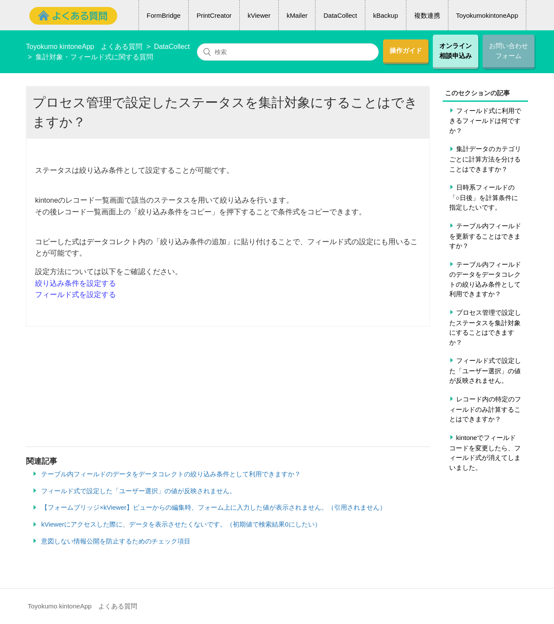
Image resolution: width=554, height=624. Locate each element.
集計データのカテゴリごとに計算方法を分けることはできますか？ (485, 158)
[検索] (288, 52)
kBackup (385, 15)
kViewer (259, 15)
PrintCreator (214, 15)
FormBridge (163, 15)
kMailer (297, 15)
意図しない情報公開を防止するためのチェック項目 (115, 541)
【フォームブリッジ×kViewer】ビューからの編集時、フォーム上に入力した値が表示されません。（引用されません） (213, 507)
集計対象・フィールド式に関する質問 (94, 57)
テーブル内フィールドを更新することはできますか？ (485, 235)
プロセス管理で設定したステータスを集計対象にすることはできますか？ (485, 327)
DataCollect (340, 15)
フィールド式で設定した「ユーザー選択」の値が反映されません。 (485, 370)
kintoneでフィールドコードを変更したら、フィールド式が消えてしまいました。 (485, 452)
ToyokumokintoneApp (487, 15)
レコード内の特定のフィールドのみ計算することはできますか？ (485, 409)
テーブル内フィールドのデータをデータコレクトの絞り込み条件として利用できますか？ (485, 279)
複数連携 (427, 15)
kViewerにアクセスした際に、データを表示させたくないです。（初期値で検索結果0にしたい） (181, 524)
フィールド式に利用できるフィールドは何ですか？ (485, 120)
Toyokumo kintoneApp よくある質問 (84, 46)
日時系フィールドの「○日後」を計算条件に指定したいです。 (483, 197)
